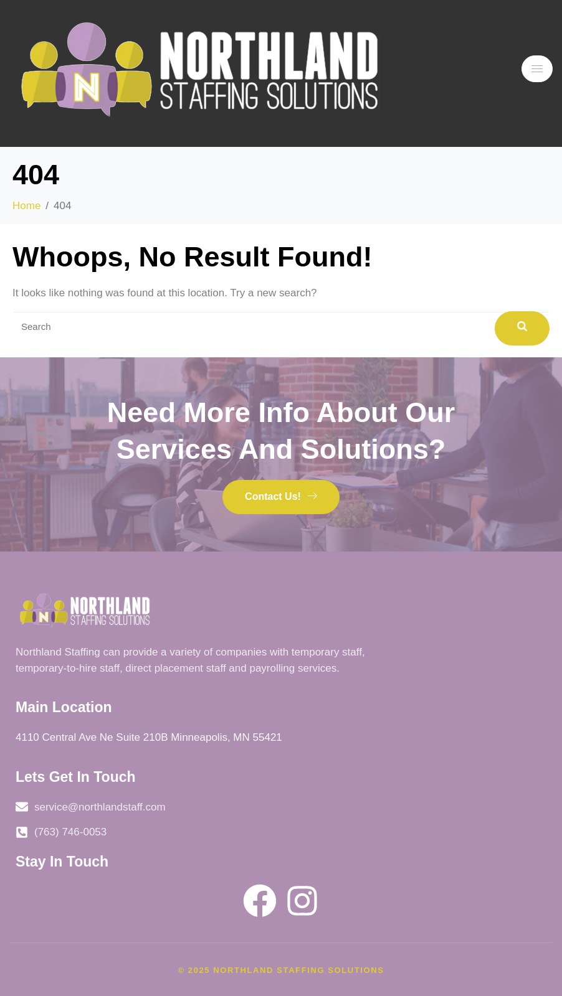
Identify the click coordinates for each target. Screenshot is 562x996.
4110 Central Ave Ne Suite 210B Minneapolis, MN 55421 (149, 737)
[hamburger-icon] (537, 68)
